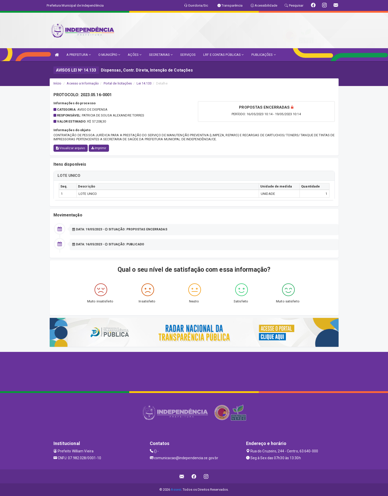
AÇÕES (134, 55)
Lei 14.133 (144, 83)
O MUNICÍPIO (109, 55)
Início (57, 83)
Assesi (176, 489)
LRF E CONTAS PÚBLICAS (223, 55)
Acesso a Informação (83, 83)
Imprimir (98, 148)
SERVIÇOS (188, 55)
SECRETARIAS (161, 55)
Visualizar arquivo (70, 148)
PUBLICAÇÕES (263, 55)
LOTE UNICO (69, 175)
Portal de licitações (118, 83)
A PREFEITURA (78, 55)
